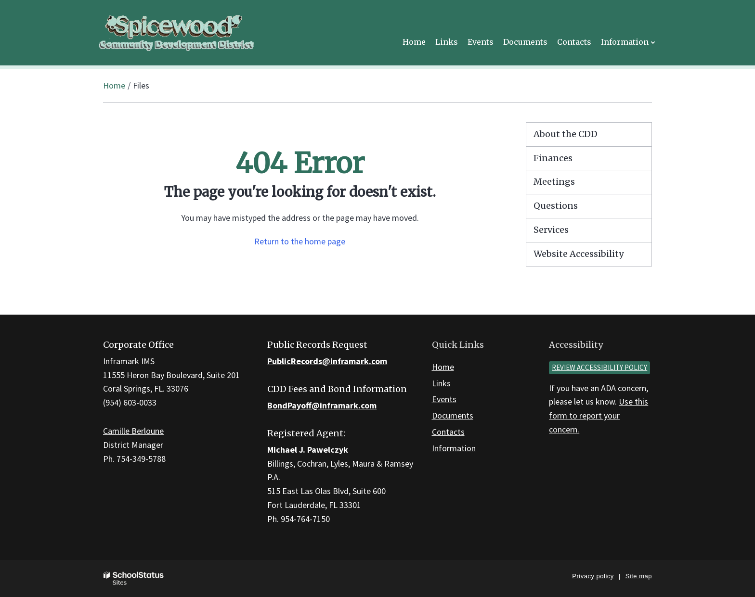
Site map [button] (638, 576)
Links (441, 383)
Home (114, 85)
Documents (452, 415)
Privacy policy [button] (592, 576)
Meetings (554, 181)
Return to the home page (299, 241)
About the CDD (566, 134)
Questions (556, 205)
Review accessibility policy (599, 367)
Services (551, 229)
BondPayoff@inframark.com (322, 405)
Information (454, 448)
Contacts (448, 431)
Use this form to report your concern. (598, 415)
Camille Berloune (133, 430)
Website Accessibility (579, 253)
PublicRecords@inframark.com (327, 361)
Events (444, 399)
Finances (553, 158)
